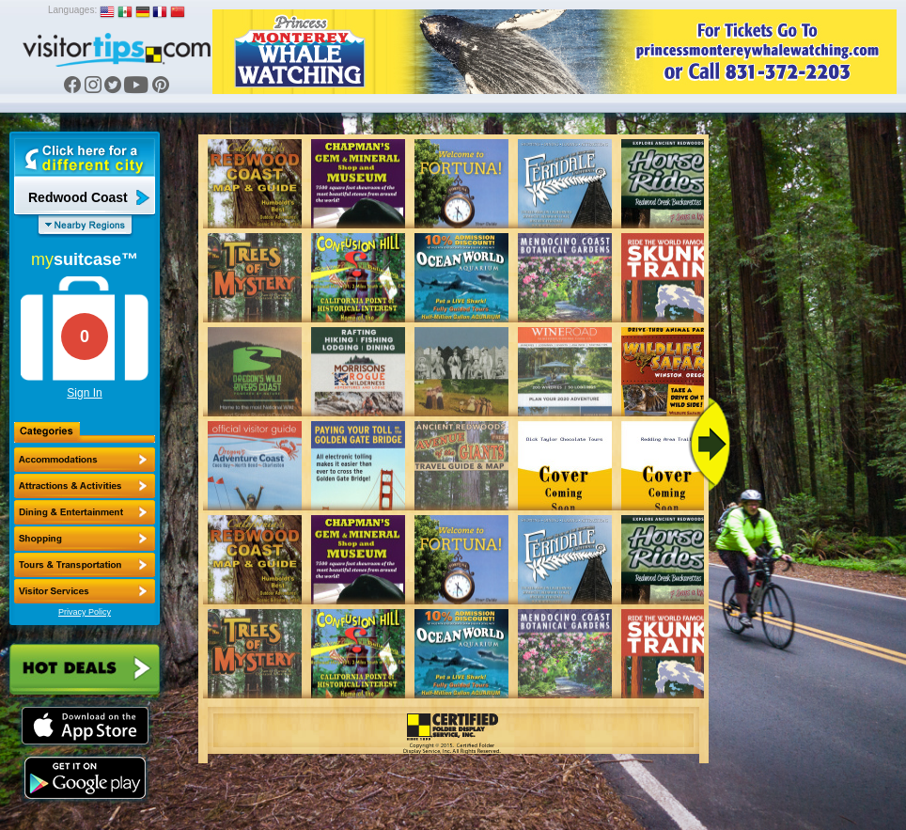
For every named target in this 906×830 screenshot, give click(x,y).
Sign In (84, 392)
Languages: (72, 10)
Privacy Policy (84, 612)
